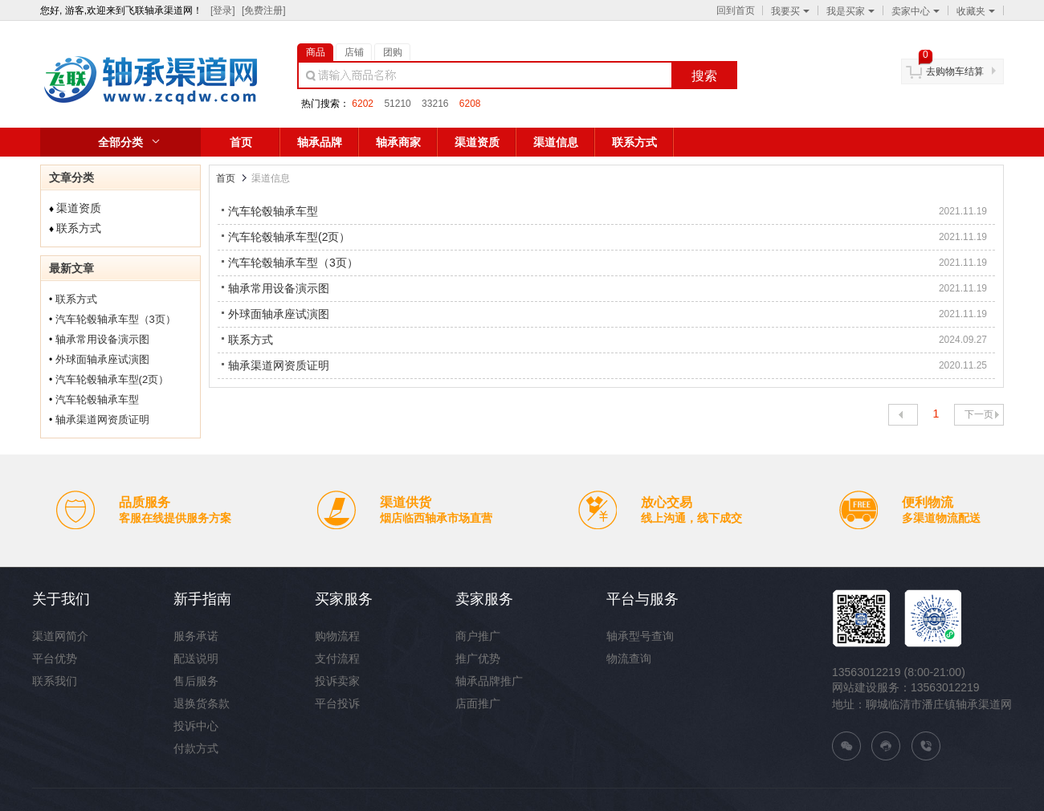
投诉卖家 (337, 680)
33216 (435, 103)
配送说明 (195, 658)
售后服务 (195, 680)
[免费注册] (264, 10)
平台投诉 (337, 703)
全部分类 (120, 142)
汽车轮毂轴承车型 (97, 399)
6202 (362, 103)
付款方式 (195, 748)
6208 (470, 103)
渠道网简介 (60, 636)
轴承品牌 (319, 142)
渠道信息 (555, 142)
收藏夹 (975, 11)
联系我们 (54, 680)
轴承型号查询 (640, 636)
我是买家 (850, 11)
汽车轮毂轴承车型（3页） (115, 319)
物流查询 (628, 658)
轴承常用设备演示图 (102, 339)
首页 (241, 142)
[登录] (222, 10)
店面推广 (477, 703)
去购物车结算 (955, 71)
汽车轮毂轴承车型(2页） (112, 379)
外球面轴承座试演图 (102, 359)
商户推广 (477, 636)
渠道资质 (477, 142)
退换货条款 (201, 703)
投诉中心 (195, 725)
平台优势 (54, 658)
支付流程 (337, 658)
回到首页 (735, 10)
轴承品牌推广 (489, 680)
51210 (397, 103)
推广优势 (477, 658)
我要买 (790, 11)
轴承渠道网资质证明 (102, 420)
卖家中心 (915, 11)
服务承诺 (195, 636)
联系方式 (634, 142)
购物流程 (337, 636)
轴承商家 (398, 142)
